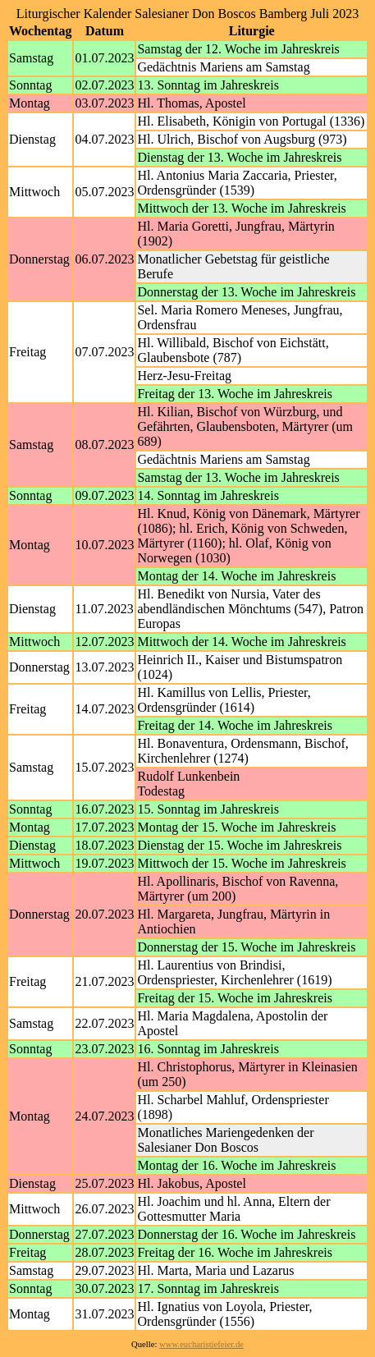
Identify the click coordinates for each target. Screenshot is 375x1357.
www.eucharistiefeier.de (201, 1344)
